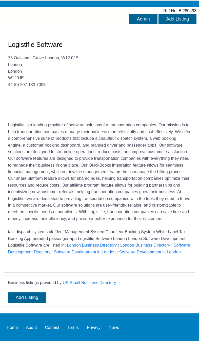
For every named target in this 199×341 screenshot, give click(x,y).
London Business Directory (92, 245)
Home (12, 327)
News (114, 327)
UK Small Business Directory (89, 282)
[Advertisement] (143, 77)
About (31, 327)
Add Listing (177, 19)
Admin (143, 19)
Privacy (94, 327)
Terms (73, 327)
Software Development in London (85, 252)
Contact (52, 327)
